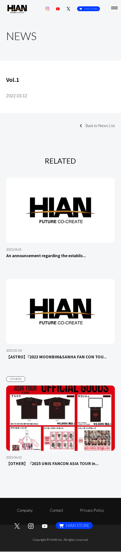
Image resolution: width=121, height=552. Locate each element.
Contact (56, 510)
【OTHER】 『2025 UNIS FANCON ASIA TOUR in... (54, 463)
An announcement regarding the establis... (48, 255)
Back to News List (96, 125)
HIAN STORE (88, 8)
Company (25, 510)
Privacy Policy (91, 510)
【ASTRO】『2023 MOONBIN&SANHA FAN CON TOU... (59, 356)
